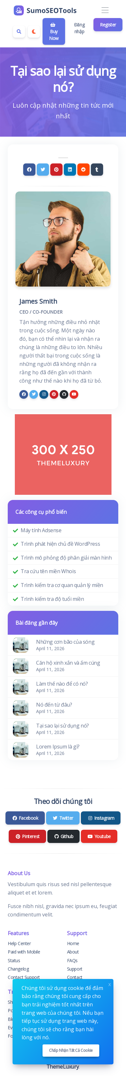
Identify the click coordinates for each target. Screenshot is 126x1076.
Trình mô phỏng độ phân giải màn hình (66, 557)
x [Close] (109, 984)
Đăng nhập (79, 28)
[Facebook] (29, 169)
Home (73, 943)
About (73, 952)
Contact (74, 977)
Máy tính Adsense (41, 530)
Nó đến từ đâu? (54, 704)
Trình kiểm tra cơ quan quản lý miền (62, 585)
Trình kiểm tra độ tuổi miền (52, 598)
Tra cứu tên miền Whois (48, 571)
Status (14, 960)
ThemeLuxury (62, 1066)
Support (74, 969)
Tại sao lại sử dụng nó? (62, 725)
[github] (64, 394)
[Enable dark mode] (34, 31)
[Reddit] (83, 169)
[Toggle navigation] (105, 10)
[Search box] (19, 31)
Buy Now (54, 32)
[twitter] (33, 394)
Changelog (18, 969)
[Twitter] (43, 169)
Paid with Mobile (24, 952)
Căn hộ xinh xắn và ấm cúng (68, 662)
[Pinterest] (56, 169)
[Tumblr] (97, 169)
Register (108, 25)
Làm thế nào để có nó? (62, 683)
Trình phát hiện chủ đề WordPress (60, 543)
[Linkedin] (70, 169)
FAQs (72, 960)
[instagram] (43, 394)
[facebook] (23, 394)
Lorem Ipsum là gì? (58, 746)
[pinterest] (54, 394)
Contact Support (24, 977)
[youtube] (74, 394)
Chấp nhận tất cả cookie (71, 1050)
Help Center (19, 943)
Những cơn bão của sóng (65, 641)
